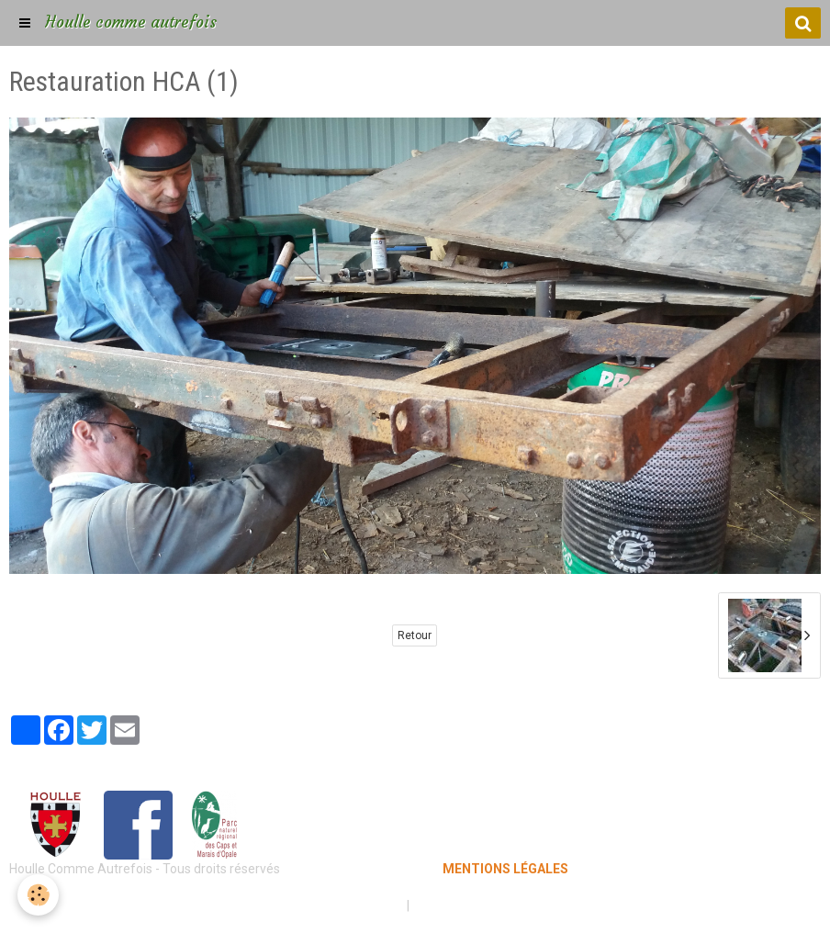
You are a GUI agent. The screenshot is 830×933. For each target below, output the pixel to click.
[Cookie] (39, 895)
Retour (415, 635)
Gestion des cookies (471, 905)
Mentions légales (350, 905)
